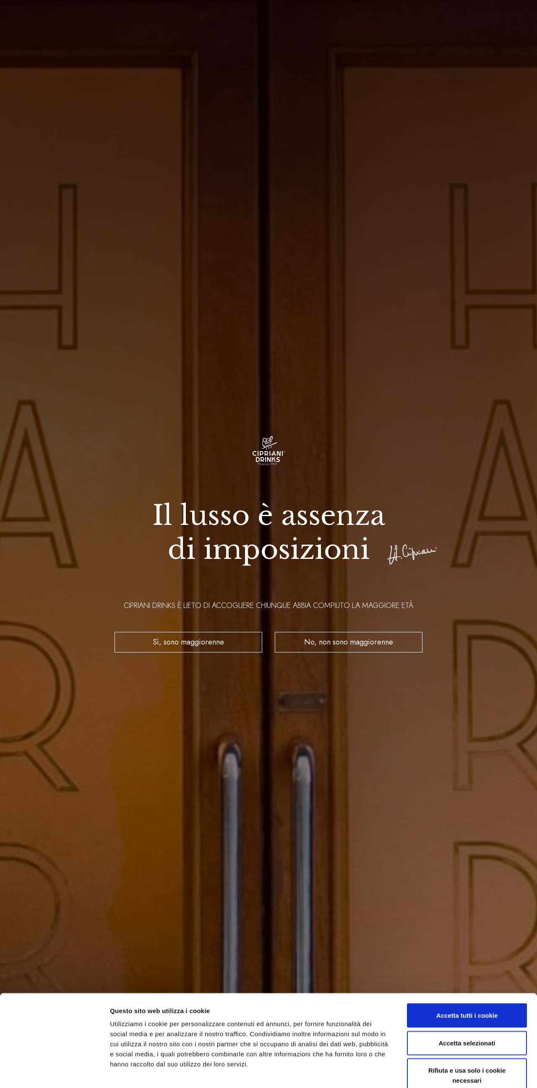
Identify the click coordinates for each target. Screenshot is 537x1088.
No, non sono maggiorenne (348, 642)
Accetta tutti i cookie (467, 967)
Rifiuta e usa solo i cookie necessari (467, 1027)
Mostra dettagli (441, 1071)
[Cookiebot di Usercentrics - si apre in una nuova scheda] (54, 1071)
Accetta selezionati (466, 995)
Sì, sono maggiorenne (188, 642)
